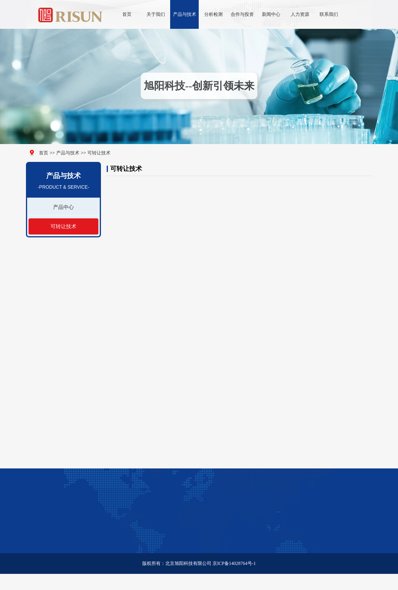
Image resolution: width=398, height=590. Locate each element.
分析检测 (213, 14)
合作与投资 (242, 14)
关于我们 (156, 14)
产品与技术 (184, 14)
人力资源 (300, 14)
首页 (127, 14)
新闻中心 (271, 14)
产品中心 (63, 207)
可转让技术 (97, 152)
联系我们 (329, 14)
